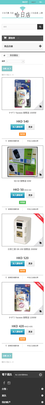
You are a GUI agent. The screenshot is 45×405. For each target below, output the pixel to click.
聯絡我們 (25, 2)
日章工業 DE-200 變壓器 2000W (22, 249)
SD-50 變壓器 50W (22, 181)
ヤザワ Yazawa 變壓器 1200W (22, 317)
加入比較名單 (33, 141)
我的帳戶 (6, 402)
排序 (3, 61)
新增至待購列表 (13, 141)
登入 (40, 2)
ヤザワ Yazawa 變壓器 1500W (22, 113)
